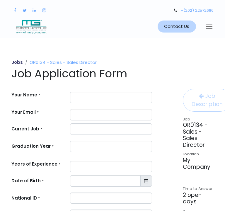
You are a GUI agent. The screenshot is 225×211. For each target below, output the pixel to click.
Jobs (17, 62)
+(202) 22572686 (197, 10)
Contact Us (176, 26)
